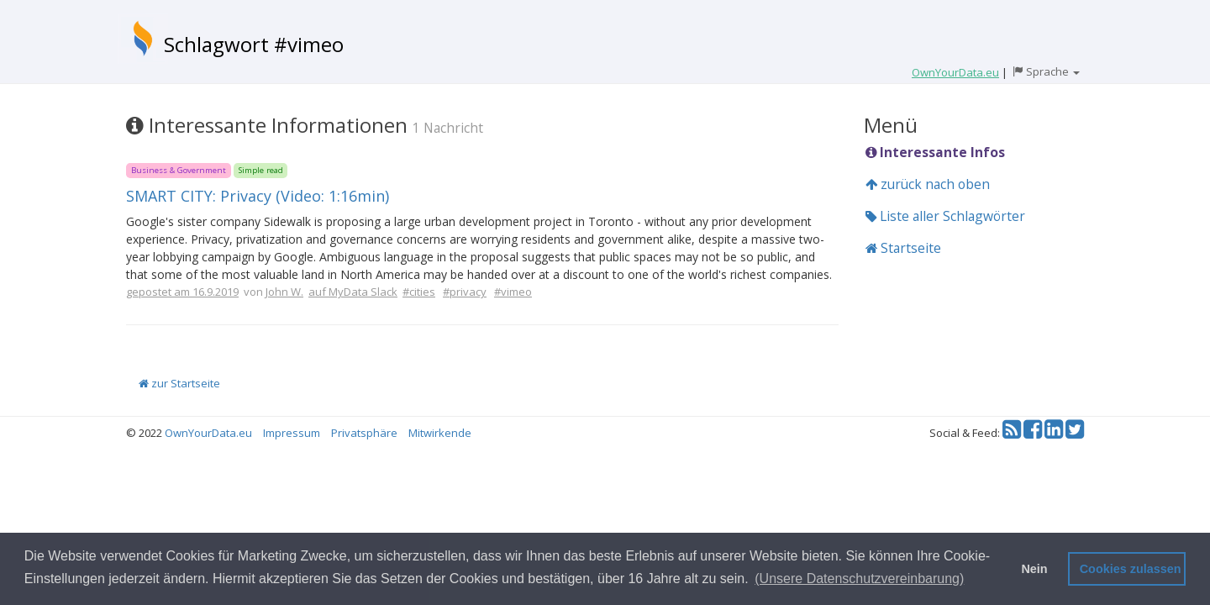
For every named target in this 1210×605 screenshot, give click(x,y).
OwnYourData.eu (208, 432)
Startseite (903, 248)
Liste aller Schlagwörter (945, 216)
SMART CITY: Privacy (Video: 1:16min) (257, 196)
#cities (418, 291)
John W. (284, 291)
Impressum (291, 432)
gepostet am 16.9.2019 (182, 291)
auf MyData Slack (352, 291)
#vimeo (513, 291)
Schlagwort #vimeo (254, 44)
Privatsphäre (364, 432)
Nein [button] (1034, 569)
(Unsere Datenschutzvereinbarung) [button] (859, 578)
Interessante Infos (935, 152)
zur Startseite (179, 383)
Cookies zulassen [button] (1130, 569)
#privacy (465, 291)
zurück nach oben (927, 184)
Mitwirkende (439, 432)
